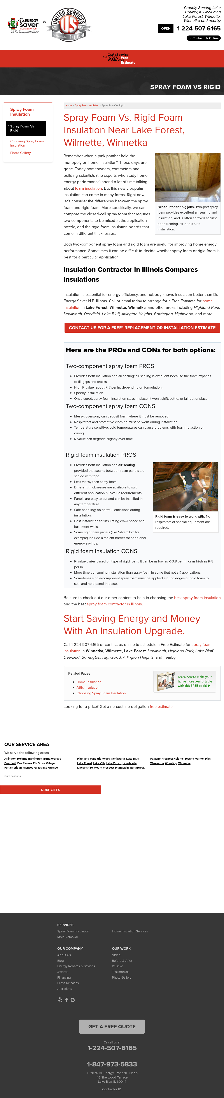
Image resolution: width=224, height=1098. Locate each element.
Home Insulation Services (130, 928)
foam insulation (88, 185)
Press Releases (68, 980)
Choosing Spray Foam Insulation (101, 689)
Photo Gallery (20, 150)
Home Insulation (89, 678)
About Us (64, 951)
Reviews (118, 963)
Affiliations (64, 985)
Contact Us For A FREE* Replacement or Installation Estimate (142, 324)
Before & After (122, 957)
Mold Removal (67, 933)
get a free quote (112, 1023)
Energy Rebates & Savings (76, 963)
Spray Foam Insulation (22, 108)
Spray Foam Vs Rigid (22, 125)
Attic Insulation (88, 684)
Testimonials (120, 968)
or (204, 38)
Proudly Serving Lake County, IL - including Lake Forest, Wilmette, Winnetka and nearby (202, 14)
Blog (60, 957)
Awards (62, 968)
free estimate (161, 703)
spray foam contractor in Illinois (114, 601)
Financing (64, 974)
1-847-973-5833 (112, 1060)
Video (116, 951)
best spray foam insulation (197, 594)
